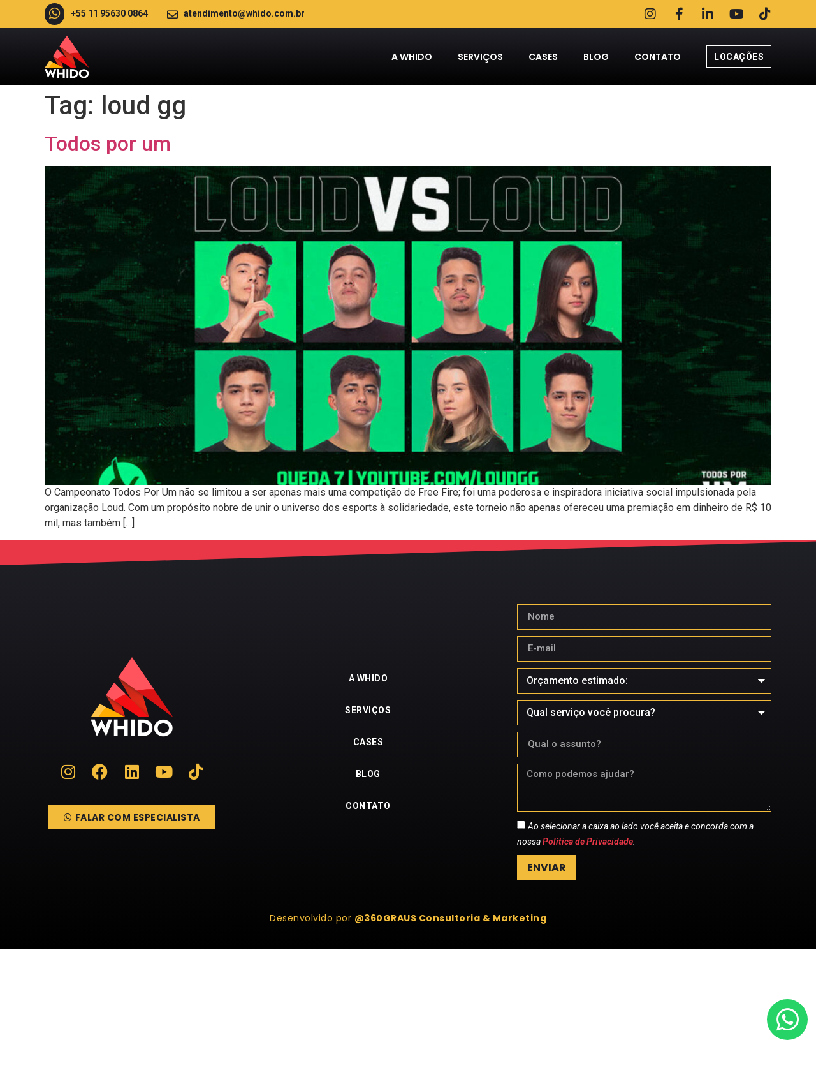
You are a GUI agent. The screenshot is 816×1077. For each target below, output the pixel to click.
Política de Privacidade (588, 841)
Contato (657, 56)
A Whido (411, 56)
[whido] (408, 1013)
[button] (408, 918)
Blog (596, 56)
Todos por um (108, 143)
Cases (543, 56)
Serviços (480, 56)
